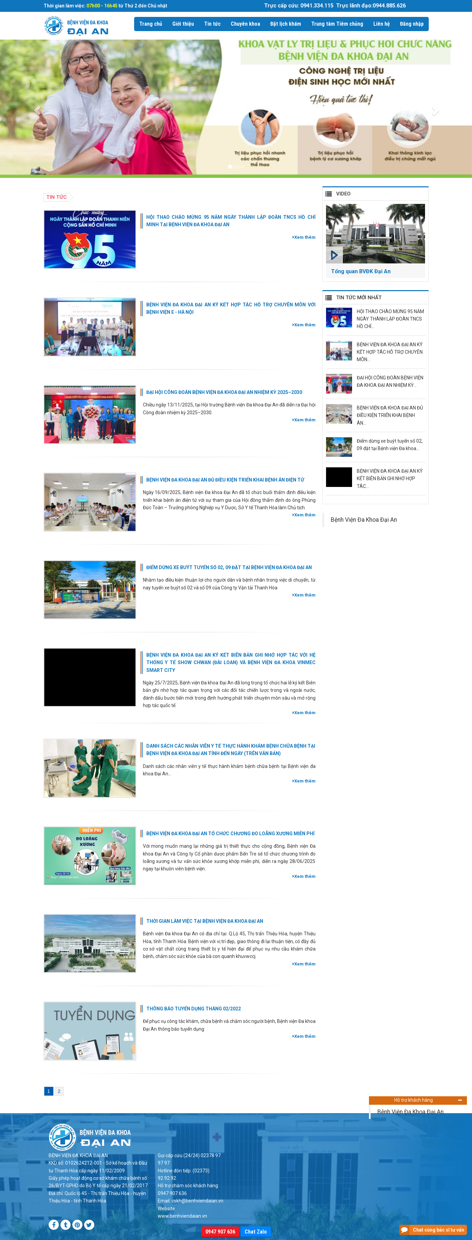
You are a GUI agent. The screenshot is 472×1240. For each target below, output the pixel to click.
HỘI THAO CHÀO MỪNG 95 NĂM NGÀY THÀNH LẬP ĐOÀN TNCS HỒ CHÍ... (390, 319)
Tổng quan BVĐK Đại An (361, 271)
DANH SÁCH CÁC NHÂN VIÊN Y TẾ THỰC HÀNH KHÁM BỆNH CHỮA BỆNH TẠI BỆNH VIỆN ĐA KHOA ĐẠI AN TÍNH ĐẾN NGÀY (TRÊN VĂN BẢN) (231, 749)
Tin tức (56, 197)
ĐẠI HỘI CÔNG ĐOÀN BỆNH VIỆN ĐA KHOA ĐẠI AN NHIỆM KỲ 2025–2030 (224, 392)
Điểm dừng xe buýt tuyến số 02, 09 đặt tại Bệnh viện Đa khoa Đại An (229, 567)
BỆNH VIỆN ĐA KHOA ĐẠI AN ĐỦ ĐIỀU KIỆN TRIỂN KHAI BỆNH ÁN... (390, 415)
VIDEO (343, 194)
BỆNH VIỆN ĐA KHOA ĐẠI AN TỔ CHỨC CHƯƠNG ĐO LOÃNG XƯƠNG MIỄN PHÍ (230, 833)
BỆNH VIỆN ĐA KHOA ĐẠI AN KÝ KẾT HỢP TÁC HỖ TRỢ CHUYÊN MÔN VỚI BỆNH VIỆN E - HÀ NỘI (231, 308)
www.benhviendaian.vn (182, 1216)
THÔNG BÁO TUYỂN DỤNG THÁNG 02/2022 (193, 1008)
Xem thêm (304, 237)
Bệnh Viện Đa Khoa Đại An (410, 1111)
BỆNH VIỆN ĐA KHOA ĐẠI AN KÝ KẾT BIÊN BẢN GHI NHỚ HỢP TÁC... (390, 478)
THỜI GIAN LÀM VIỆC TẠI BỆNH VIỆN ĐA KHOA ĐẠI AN (204, 921)
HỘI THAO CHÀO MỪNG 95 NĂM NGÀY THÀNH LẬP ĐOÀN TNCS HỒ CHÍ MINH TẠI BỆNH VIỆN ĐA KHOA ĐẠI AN (231, 220)
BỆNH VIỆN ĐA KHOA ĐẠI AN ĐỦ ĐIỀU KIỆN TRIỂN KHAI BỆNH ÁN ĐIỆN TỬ (225, 480)
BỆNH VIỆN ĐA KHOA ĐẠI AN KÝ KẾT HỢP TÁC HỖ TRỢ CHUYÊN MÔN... (390, 352)
